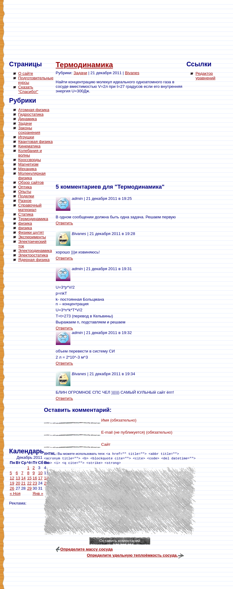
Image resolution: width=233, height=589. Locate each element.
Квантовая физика (35, 141)
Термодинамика (33, 219)
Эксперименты (32, 237)
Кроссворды (29, 159)
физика (25, 223)
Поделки (26, 196)
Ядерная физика (33, 259)
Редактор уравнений (205, 75)
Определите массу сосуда (86, 549)
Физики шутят (31, 232)
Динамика (27, 119)
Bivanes (132, 73)
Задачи (25, 123)
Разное (25, 200)
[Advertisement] (33, 356)
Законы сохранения (29, 130)
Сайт (105, 444)
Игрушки (26, 137)
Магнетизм (28, 164)
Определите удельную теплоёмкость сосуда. (132, 555)
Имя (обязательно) (118, 420)
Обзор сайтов (31, 182)
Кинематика (29, 146)
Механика (27, 169)
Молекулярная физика (32, 175)
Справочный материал (30, 207)
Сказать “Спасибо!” (28, 89)
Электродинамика (35, 250)
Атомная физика (33, 110)
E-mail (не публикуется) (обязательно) (136, 432)
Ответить (64, 223)
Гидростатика (30, 114)
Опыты (24, 191)
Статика (25, 214)
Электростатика (33, 255)
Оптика (25, 187)
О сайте (25, 73)
